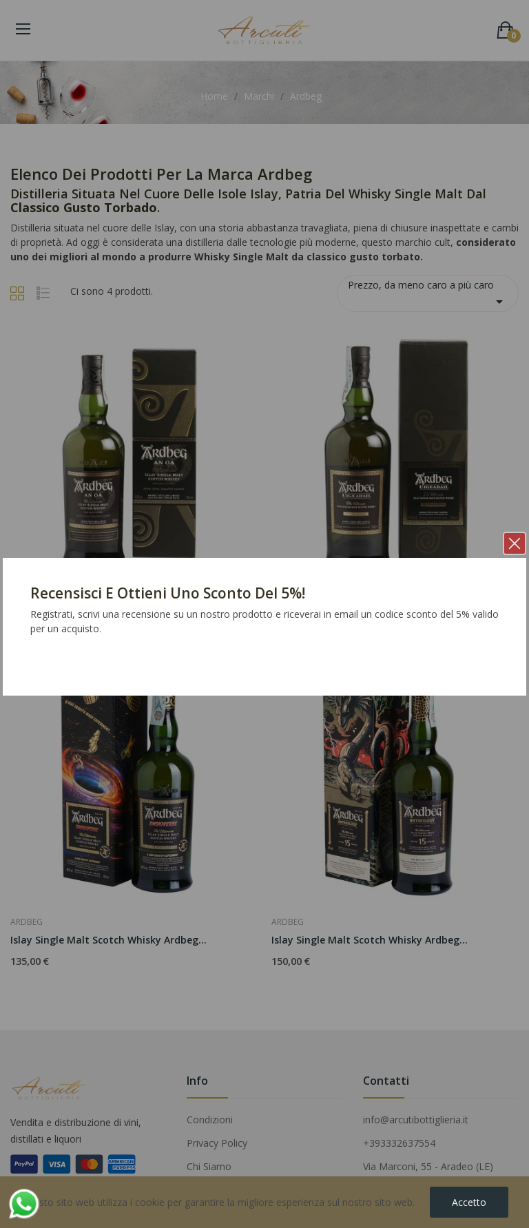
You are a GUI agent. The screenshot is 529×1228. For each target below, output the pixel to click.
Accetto (469, 1202)
